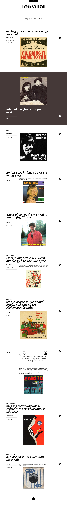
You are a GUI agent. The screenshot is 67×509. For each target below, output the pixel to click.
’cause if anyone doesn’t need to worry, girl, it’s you (26, 215)
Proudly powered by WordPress (29, 506)
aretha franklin (9, 136)
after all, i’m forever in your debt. (24, 110)
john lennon (8, 118)
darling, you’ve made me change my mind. (27, 32)
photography (13, 403)
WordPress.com (40, 506)
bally (7, 418)
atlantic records (9, 40)
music (11, 299)
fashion (11, 454)
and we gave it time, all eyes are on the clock (26, 173)
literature (12, 255)
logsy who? (37, 12)
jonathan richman (9, 223)
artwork (8, 28)
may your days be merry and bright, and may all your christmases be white (24, 304)
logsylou (8, 117)
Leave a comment (9, 42)
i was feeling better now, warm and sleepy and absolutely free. (26, 259)
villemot (10, 418)
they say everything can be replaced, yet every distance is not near (25, 409)
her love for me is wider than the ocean (25, 458)
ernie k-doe (8, 466)
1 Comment (8, 315)
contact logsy (30, 12)
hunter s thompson (9, 267)
